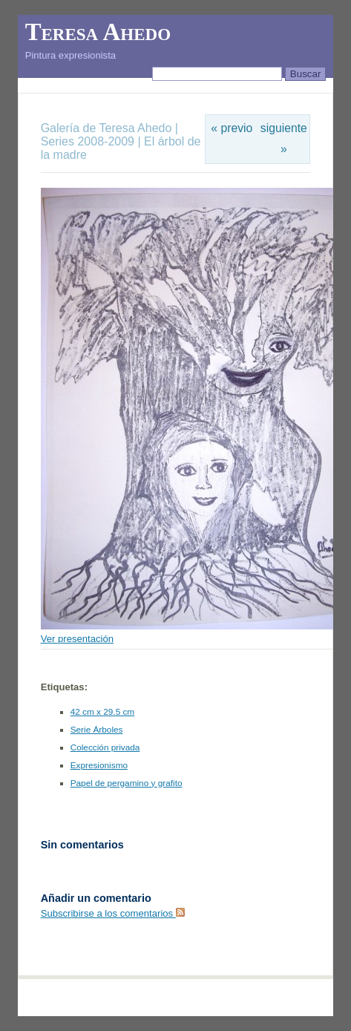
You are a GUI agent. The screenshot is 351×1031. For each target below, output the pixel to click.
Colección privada (105, 747)
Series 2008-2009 (87, 141)
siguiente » (283, 138)
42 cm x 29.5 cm (102, 712)
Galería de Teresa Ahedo (108, 128)
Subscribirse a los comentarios (113, 913)
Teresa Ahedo (98, 32)
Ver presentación (77, 638)
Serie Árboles (96, 729)
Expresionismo (99, 765)
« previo (231, 128)
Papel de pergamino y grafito (126, 783)
